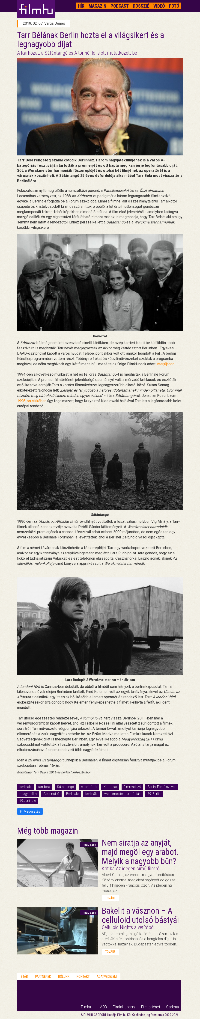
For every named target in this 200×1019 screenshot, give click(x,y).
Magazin (97, 6)
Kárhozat (110, 787)
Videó (159, 6)
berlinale (25, 787)
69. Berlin (154, 794)
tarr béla (44, 787)
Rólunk (63, 976)
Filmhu (86, 1006)
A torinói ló (89, 787)
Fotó (174, 6)
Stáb (24, 976)
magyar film (28, 794)
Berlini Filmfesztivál (161, 787)
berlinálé (91, 794)
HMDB (102, 1006)
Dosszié (141, 6)
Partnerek (43, 976)
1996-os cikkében (31, 401)
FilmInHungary (124, 1006)
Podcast (119, 6)
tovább (110, 898)
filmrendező (132, 787)
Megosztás (30, 811)
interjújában (165, 364)
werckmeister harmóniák (122, 794)
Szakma (172, 1006)
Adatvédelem (107, 976)
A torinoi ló (51, 794)
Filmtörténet (150, 1006)
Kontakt (83, 976)
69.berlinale (27, 800)
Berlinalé (72, 794)
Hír (81, 6)
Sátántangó (65, 787)
